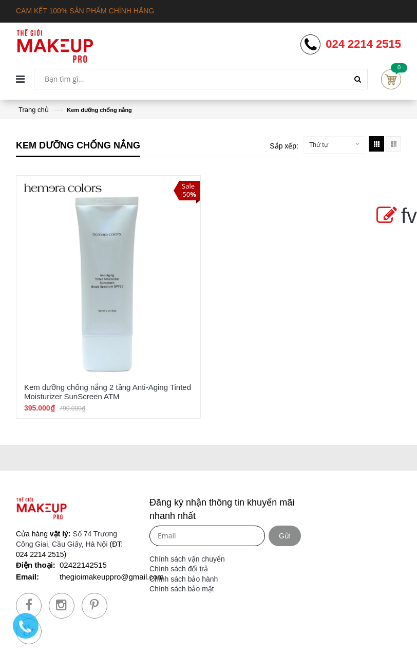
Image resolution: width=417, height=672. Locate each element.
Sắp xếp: (284, 146)
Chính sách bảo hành (183, 579)
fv (394, 215)
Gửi (285, 536)
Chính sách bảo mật (181, 589)
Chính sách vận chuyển (187, 559)
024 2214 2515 (363, 44)
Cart (391, 79)
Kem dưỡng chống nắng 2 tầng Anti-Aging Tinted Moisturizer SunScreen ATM (107, 392)
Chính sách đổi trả (178, 569)
